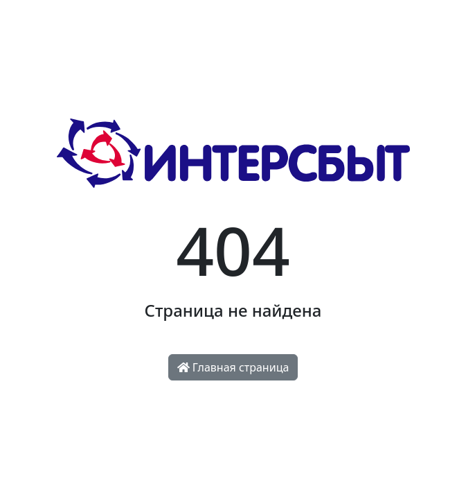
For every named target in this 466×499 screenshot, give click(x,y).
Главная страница (233, 367)
